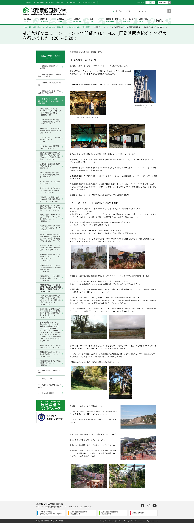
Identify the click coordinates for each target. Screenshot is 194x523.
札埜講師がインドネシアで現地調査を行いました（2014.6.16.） (50, 363)
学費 (97, 20)
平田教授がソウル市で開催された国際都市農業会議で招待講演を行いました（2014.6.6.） (50, 268)
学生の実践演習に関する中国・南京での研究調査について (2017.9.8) (50, 174)
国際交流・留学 (114, 20)
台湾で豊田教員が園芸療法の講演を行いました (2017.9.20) (50, 166)
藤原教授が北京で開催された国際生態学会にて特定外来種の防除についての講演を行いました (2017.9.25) (50, 156)
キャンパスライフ (130, 20)
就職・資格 (147, 20)
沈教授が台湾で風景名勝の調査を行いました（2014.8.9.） (50, 346)
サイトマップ (141, 11)
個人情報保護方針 (43, 521)
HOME (25, 27)
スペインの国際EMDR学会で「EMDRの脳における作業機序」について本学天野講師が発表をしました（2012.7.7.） (50, 237)
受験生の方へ (30, 2)
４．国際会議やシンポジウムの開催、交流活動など (49, 92)
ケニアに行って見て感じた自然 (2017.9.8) (50, 182)
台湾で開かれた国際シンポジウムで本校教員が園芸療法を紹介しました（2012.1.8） (50, 199)
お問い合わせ (118, 11)
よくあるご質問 (58, 521)
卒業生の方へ (63, 2)
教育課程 (48, 20)
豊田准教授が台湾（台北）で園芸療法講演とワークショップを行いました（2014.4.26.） (50, 257)
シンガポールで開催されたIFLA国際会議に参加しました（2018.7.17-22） (50, 121)
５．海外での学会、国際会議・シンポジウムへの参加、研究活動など (67, 27)
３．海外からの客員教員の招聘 (49, 83)
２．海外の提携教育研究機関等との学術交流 (49, 75)
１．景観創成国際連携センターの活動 (49, 67)
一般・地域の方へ (91, 2)
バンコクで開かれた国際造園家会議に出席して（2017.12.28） (50, 139)
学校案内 (31, 20)
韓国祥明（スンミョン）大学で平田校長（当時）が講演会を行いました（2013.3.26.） (50, 247)
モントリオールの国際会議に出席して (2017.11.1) (50, 147)
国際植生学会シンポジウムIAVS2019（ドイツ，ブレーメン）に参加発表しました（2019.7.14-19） (50, 112)
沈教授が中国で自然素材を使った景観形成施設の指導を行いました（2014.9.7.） (50, 190)
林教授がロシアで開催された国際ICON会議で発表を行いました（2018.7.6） (50, 130)
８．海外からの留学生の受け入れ (49, 386)
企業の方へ (76, 2)
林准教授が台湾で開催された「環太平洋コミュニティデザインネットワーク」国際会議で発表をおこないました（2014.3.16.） (50, 300)
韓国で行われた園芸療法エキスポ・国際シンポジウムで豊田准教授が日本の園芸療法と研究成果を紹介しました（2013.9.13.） (50, 313)
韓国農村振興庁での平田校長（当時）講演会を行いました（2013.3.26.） (50, 228)
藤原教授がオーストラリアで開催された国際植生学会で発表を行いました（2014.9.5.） (50, 208)
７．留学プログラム (46, 378)
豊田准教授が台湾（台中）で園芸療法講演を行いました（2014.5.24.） (50, 354)
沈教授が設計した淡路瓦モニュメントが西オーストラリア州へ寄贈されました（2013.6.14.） (50, 218)
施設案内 (64, 20)
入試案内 (81, 20)
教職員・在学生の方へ (47, 2)
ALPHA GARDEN (159, 20)
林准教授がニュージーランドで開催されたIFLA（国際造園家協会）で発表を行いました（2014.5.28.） (50, 288)
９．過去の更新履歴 (46, 393)
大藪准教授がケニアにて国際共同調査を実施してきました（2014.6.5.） (50, 278)
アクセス (130, 11)
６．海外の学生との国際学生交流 (49, 371)
